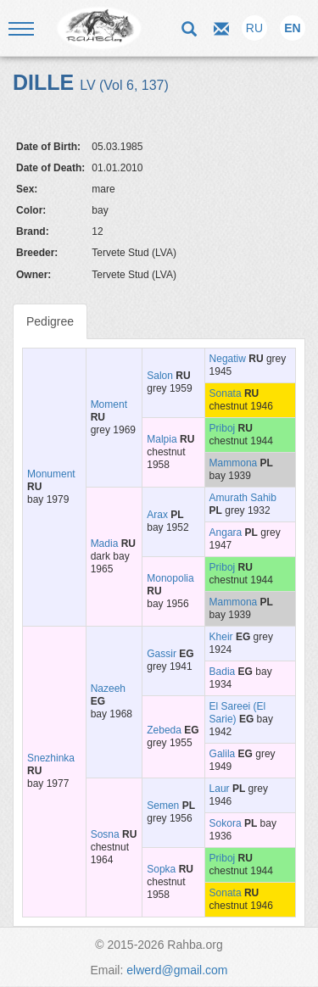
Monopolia (170, 578)
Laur (219, 789)
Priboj (222, 428)
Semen (163, 805)
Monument (51, 474)
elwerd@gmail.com (176, 970)
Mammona (233, 463)
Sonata (225, 393)
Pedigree (50, 321)
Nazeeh (108, 688)
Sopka (161, 869)
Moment (109, 404)
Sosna (105, 834)
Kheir (221, 637)
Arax (157, 515)
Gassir (161, 654)
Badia (222, 672)
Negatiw (227, 359)
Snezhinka (51, 758)
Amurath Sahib (242, 498)
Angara (226, 532)
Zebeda (164, 730)
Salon (160, 376)
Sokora (225, 823)
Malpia (161, 439)
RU (254, 28)
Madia (105, 543)
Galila (222, 754)
